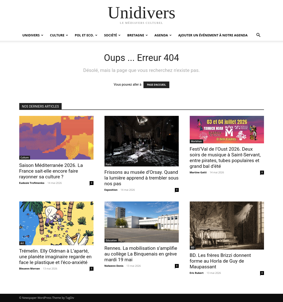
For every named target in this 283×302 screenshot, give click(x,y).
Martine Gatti (198, 172)
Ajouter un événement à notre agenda (212, 35)
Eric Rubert (197, 273)
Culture (59, 35)
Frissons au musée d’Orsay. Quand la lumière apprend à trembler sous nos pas (141, 177)
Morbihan (196, 141)
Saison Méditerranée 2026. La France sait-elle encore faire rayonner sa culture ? (51, 171)
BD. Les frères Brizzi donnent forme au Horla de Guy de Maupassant (220, 261)
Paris (108, 164)
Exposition (111, 189)
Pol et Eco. (86, 35)
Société (112, 35)
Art (22, 243)
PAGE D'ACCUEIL (156, 84)
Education (111, 240)
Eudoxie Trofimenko (31, 183)
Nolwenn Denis (114, 265)
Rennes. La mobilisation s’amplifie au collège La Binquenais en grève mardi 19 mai (140, 253)
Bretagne (137, 35)
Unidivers (33, 35)
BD (192, 247)
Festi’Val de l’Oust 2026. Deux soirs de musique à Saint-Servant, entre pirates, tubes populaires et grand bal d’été (225, 157)
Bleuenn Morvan (29, 268)
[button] (258, 35)
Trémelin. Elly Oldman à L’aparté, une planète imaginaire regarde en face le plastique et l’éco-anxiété (55, 256)
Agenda (163, 35)
